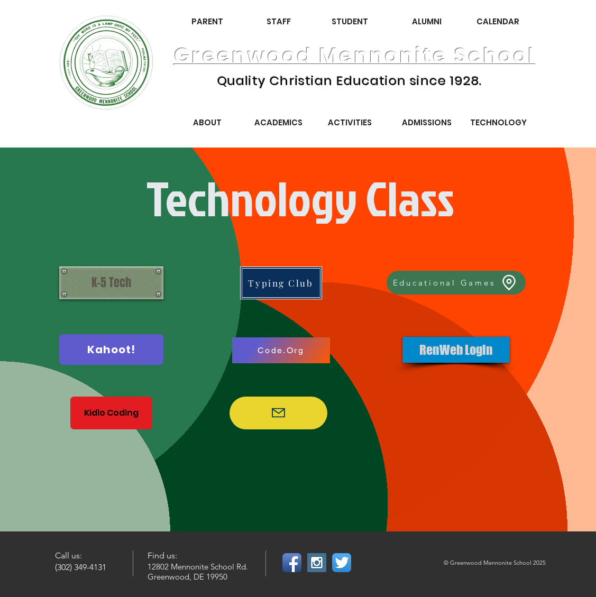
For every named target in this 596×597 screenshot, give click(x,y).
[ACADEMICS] (279, 122)
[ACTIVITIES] (350, 122)
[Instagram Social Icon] (316, 562)
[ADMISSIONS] (427, 122)
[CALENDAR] (498, 21)
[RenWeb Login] (456, 350)
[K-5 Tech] (111, 283)
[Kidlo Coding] (111, 413)
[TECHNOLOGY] (498, 122)
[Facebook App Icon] (291, 562)
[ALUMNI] (427, 21)
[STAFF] (279, 21)
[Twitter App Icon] (341, 562)
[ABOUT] (207, 122)
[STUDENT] (350, 21)
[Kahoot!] (111, 349)
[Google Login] (278, 413)
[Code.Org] (281, 350)
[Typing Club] (281, 283)
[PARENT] (207, 21)
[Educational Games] (456, 283)
